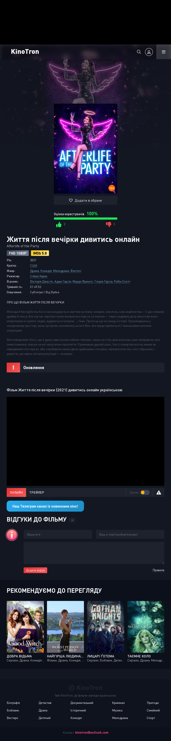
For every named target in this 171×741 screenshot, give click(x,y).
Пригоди (153, 703)
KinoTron (33, 51)
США (33, 265)
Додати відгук (35, 570)
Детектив (45, 703)
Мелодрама (61, 271)
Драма (34, 271)
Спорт (151, 718)
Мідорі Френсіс (82, 281)
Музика (117, 710)
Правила (158, 570)
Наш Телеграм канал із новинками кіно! (45, 506)
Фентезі (75, 271)
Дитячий (45, 718)
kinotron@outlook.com (91, 732)
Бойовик (13, 710)
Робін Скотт (122, 281)
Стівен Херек (38, 276)
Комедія (46, 271)
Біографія (13, 703)
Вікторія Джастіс (41, 281)
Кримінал (118, 703)
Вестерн (12, 718)
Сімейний (153, 710)
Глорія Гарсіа (103, 281)
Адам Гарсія (63, 281)
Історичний (78, 710)
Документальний (81, 703)
